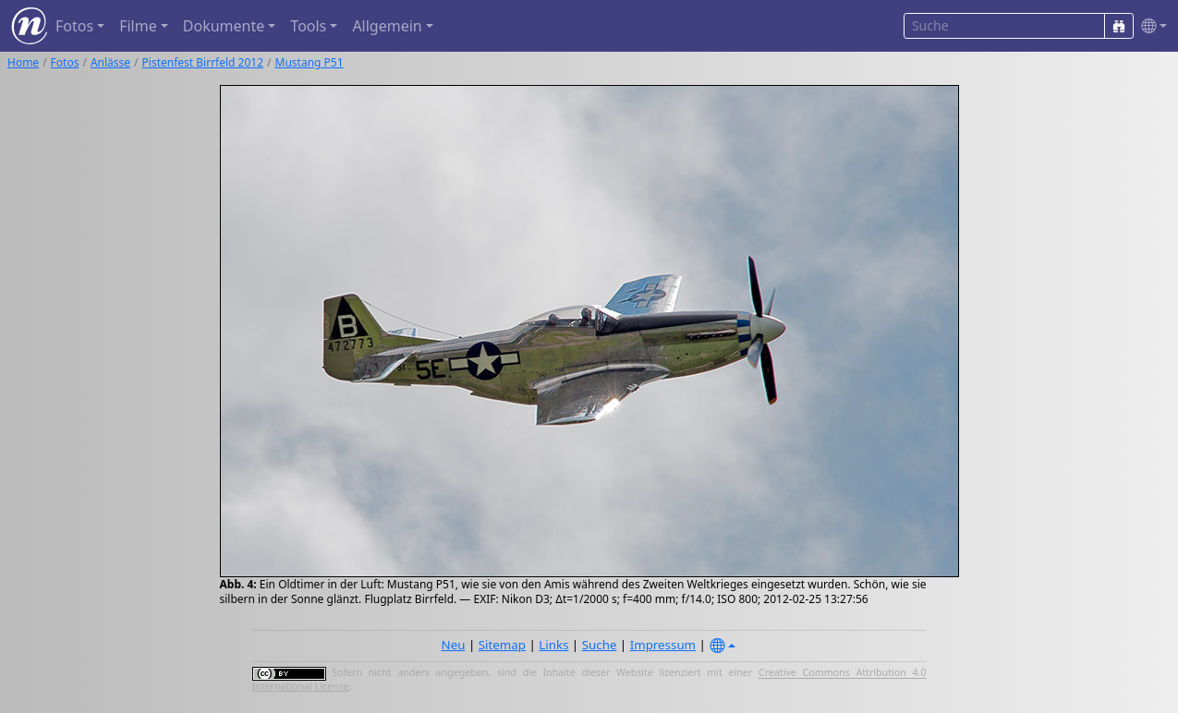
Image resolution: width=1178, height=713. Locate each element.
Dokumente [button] (223, 26)
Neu (454, 644)
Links (553, 644)
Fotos (65, 62)
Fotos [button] (74, 26)
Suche (599, 644)
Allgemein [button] (386, 26)
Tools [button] (308, 26)
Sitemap (502, 644)
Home (23, 62)
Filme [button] (138, 26)
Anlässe (110, 62)
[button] (1150, 26)
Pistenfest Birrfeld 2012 (202, 62)
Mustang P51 (309, 62)
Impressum (663, 644)
